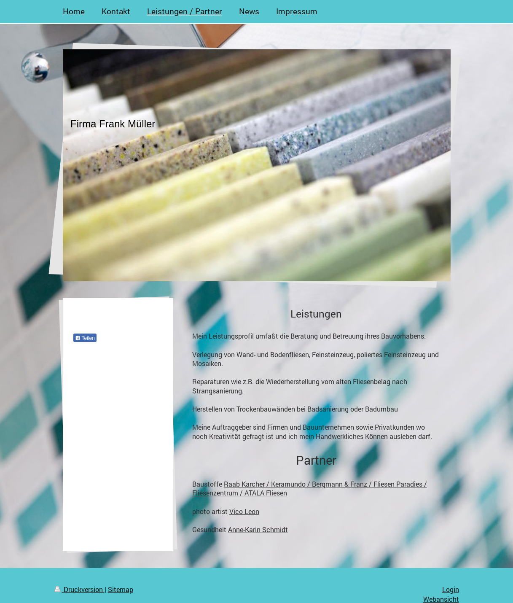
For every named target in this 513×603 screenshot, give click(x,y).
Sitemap (120, 589)
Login (450, 589)
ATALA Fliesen (265, 492)
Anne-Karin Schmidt (258, 529)
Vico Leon (244, 511)
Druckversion (79, 589)
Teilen (85, 338)
